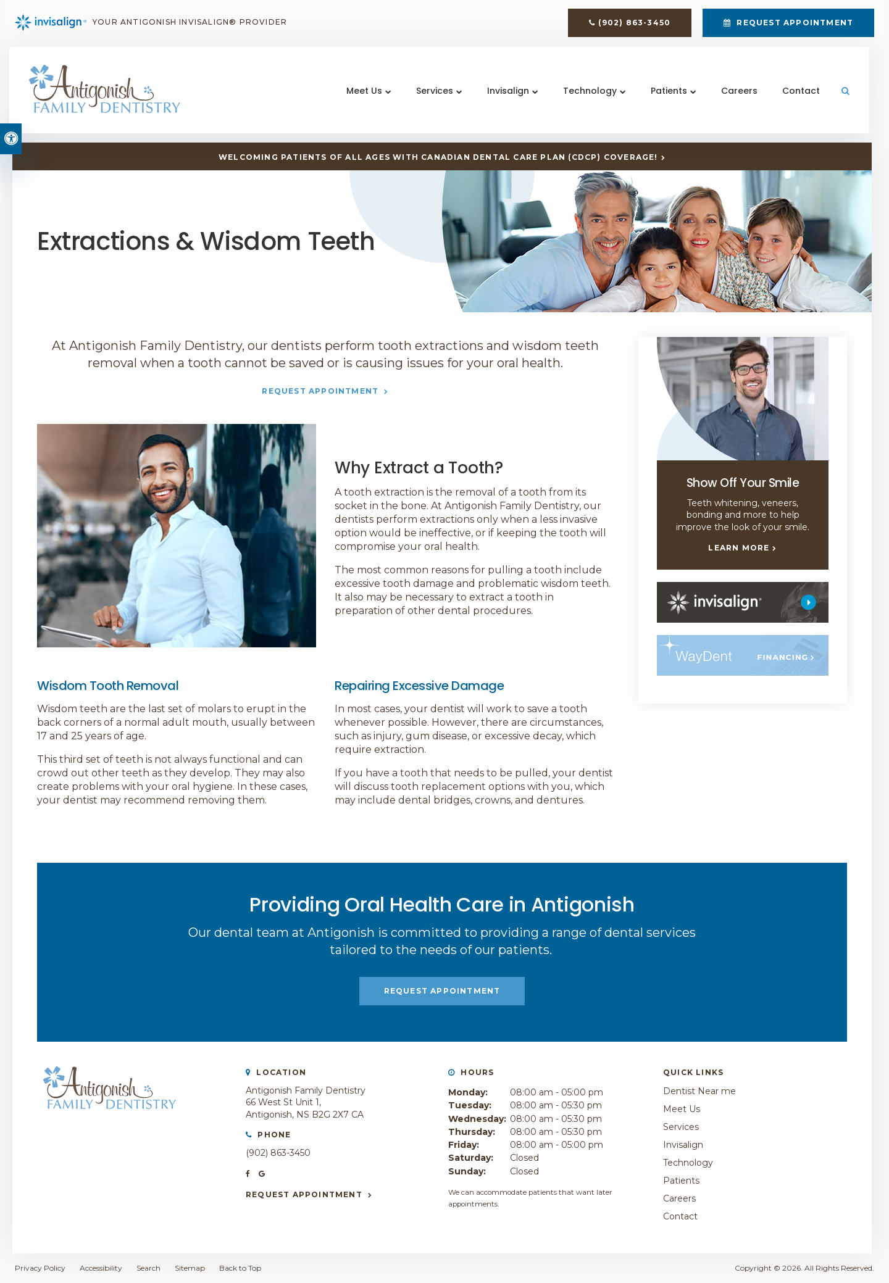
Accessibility (101, 1268)
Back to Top (240, 1268)
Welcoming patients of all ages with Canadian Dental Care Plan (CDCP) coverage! (438, 157)
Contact (799, 98)
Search (148, 1268)
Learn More (738, 547)
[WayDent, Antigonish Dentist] (743, 654)
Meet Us (362, 98)
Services (432, 98)
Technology (588, 98)
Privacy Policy (40, 1268)
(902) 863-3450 (634, 25)
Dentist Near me (699, 1091)
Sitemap (190, 1268)
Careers (737, 98)
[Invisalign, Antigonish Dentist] (743, 601)
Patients (667, 98)
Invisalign (506, 98)
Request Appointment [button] (793, 25)
